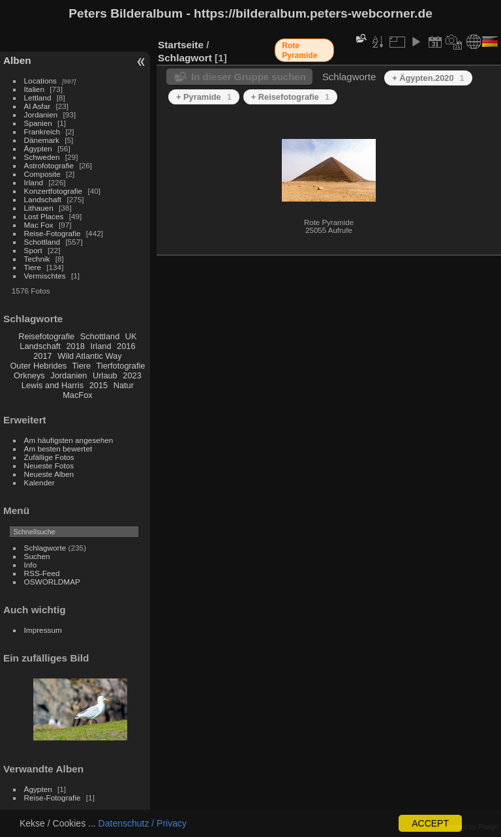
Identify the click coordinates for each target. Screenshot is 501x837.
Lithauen (38, 208)
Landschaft (43, 199)
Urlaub (105, 375)
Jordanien (41, 114)
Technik (37, 258)
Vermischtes (45, 275)
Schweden (42, 157)
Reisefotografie (46, 336)
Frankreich (42, 131)
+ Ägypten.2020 (428, 78)
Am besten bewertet (58, 448)
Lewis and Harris (53, 385)
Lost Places (44, 216)
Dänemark (41, 140)
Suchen (37, 556)
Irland (33, 182)
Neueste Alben (49, 474)
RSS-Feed (42, 573)
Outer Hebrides (38, 366)
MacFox (78, 395)
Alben (17, 60)
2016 (126, 346)
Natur (124, 385)
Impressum (43, 630)
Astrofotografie (49, 165)
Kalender (39, 482)
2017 (42, 356)
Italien (34, 89)
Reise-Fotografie (52, 233)
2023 (132, 375)
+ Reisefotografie (290, 97)
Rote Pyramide (299, 50)
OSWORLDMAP (52, 581)
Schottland (42, 241)
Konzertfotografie (53, 191)
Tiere (32, 267)
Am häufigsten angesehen (69, 440)
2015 (98, 385)
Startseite (181, 44)
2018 (75, 346)
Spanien (38, 123)
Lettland (38, 97)
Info (30, 564)
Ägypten (38, 148)
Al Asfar (37, 106)
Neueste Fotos (49, 465)
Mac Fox (38, 225)
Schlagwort (185, 57)
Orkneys (29, 375)
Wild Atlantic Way (89, 356)
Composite (42, 174)
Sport (33, 250)
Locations (40, 80)
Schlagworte (45, 547)
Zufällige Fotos (49, 457)
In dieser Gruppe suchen (248, 76)
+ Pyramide (204, 97)
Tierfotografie (121, 366)
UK (131, 336)
